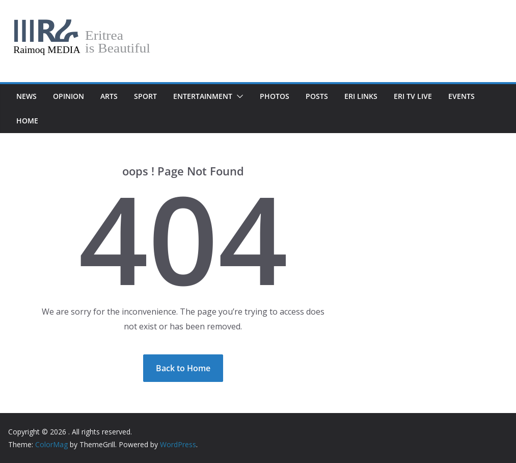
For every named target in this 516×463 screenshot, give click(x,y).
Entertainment (202, 96)
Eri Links (360, 96)
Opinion (68, 96)
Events (461, 96)
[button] (237, 96)
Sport (145, 96)
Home (27, 120)
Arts (109, 96)
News (26, 96)
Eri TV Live (413, 96)
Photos (274, 96)
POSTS (317, 96)
